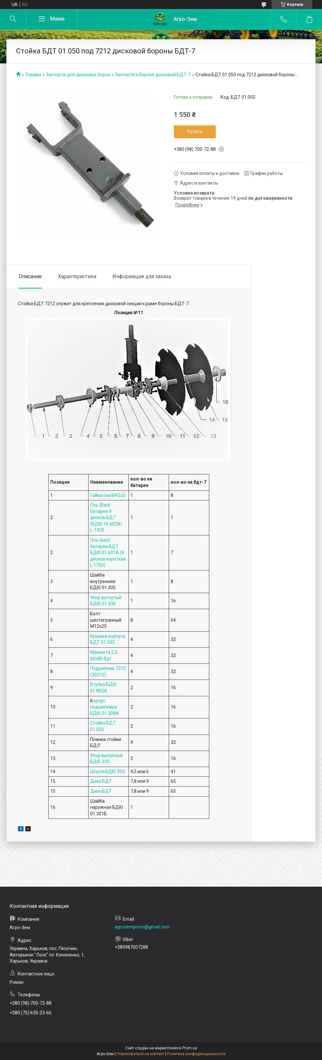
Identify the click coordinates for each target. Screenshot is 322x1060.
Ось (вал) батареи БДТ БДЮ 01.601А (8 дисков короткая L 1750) (108, 552)
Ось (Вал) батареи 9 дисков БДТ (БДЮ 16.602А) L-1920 (106, 517)
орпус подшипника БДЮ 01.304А (104, 707)
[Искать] (13, 19)
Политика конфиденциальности (196, 1054)
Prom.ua (189, 1048)
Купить (195, 131)
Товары (33, 74)
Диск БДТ (101, 781)
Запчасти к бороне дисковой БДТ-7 (153, 74)
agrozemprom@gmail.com (142, 926)
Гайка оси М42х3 (107, 495)
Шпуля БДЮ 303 (107, 771)
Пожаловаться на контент (140, 1054)
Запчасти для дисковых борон (78, 74)
